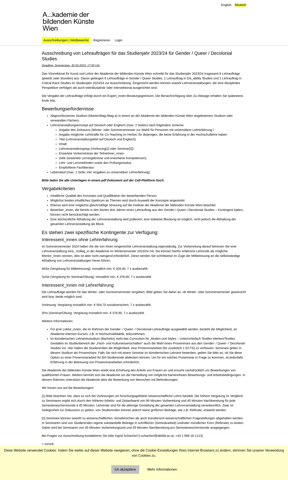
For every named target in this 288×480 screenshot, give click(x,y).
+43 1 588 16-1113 (188, 435)
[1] (107, 148)
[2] (130, 148)
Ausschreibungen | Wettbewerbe (66, 40)
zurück (49, 444)
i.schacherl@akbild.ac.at (157, 435)
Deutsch (240, 5)
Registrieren (101, 40)
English (226, 5)
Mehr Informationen (162, 469)
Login (118, 40)
